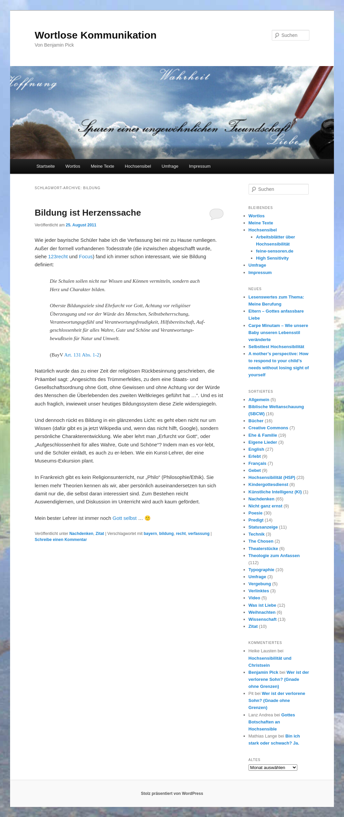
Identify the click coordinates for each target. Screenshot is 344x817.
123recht (58, 256)
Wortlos (73, 166)
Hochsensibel (138, 166)
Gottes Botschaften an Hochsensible (272, 721)
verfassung (199, 533)
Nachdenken (81, 533)
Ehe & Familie (263, 435)
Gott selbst (125, 518)
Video (254, 597)
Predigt (256, 520)
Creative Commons (268, 427)
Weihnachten (262, 612)
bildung (166, 533)
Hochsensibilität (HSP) (272, 477)
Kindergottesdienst (268, 484)
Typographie (261, 569)
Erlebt (255, 456)
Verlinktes (259, 590)
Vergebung (260, 583)
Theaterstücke (263, 548)
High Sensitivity (272, 258)
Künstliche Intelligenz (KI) (275, 491)
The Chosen (261, 541)
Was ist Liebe (262, 605)
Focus (86, 256)
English (256, 449)
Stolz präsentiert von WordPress (172, 793)
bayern (150, 533)
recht (181, 533)
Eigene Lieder (263, 442)
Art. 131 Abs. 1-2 (81, 355)
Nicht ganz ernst (266, 505)
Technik (257, 534)
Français (257, 463)
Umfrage (170, 166)
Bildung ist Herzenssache (88, 213)
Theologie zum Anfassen (274, 555)
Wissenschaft (263, 619)
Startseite (45, 166)
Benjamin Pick (263, 672)
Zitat (99, 533)
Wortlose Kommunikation (96, 35)
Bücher (256, 420)
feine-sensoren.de (274, 251)
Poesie (256, 512)
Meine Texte (102, 166)
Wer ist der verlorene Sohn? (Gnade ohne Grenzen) (279, 679)
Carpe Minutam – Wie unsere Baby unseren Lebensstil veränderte (278, 332)
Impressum (199, 166)
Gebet (255, 470)
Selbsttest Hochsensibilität (276, 346)
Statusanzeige (263, 527)
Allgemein (259, 399)
